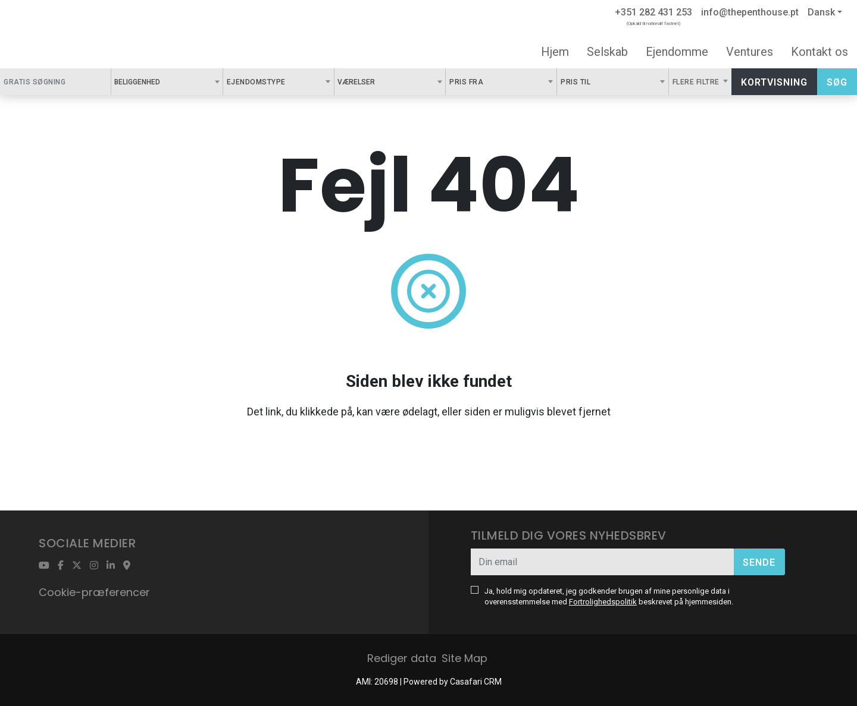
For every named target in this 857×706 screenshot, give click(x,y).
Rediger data (401, 658)
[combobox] (166, 81)
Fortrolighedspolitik (603, 601)
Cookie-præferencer (94, 592)
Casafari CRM (476, 681)
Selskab (607, 52)
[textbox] (166, 81)
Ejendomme (677, 52)
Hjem (555, 52)
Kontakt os (819, 52)
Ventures (749, 52)
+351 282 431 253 (653, 12)
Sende (759, 562)
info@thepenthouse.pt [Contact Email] (750, 12)
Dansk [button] (821, 12)
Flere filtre (697, 82)
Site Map (464, 658)
